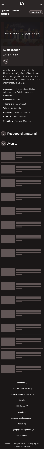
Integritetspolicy (22, 435)
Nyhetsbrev (22, 406)
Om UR (22, 424)
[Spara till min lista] (5, 61)
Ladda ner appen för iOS (22, 388)
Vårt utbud (22, 383)
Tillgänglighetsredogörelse (22, 430)
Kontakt (22, 412)
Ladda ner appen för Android (22, 394)
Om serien (36, 12)
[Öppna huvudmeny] (2, 3)
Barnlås (22, 400)
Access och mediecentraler (22, 418)
